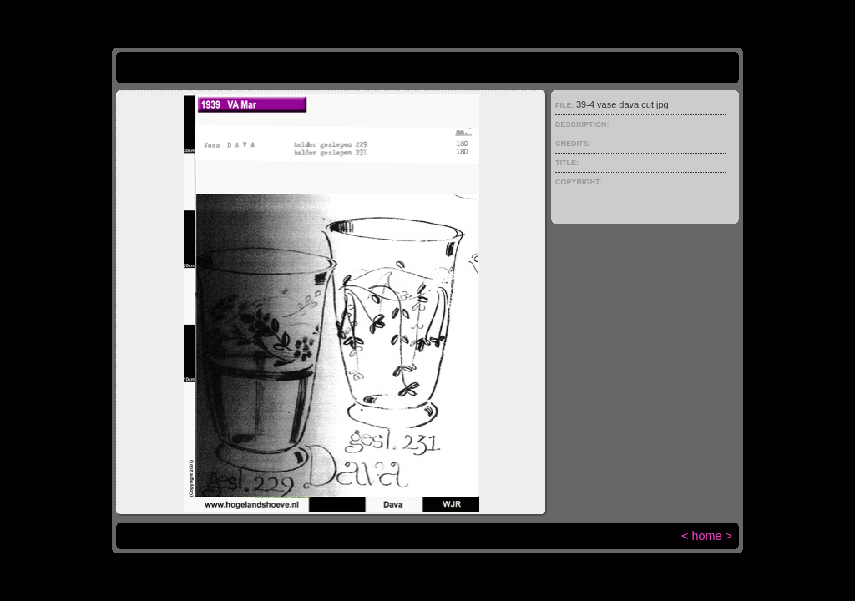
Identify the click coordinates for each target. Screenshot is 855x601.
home (707, 536)
